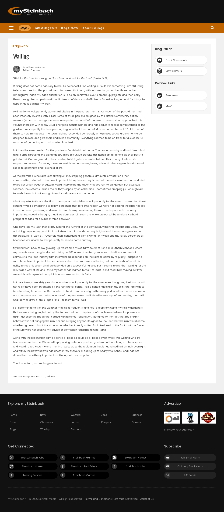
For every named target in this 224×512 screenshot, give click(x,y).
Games (136, 422)
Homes (75, 422)
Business (137, 415)
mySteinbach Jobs (32, 457)
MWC (169, 106)
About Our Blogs (93, 28)
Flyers (13, 422)
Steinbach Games (84, 457)
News (43, 415)
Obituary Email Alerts (190, 466)
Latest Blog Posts (46, 28)
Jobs (104, 415)
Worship (45, 429)
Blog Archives (70, 28)
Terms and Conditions (98, 499)
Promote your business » (179, 429)
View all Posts (174, 71)
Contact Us (147, 499)
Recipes (106, 422)
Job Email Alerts (190, 457)
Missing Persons (32, 475)
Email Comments (176, 60)
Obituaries (46, 422)
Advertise (132, 499)
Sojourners (172, 95)
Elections (76, 429)
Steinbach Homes (135, 457)
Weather (76, 415)
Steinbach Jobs (135, 466)
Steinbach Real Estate (84, 466)
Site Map (119, 499)
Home (13, 415)
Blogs (13, 429)
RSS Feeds (190, 475)
